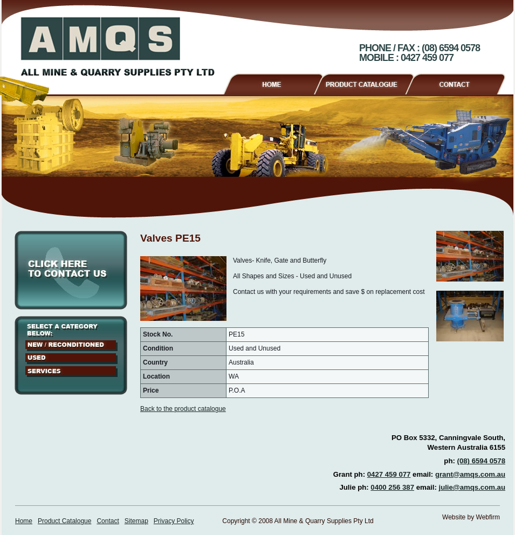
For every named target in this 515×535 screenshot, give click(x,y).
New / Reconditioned (71, 345)
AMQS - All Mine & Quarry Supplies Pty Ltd (117, 46)
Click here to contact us (71, 270)
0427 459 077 (389, 474)
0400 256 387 (392, 487)
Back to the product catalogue (183, 409)
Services (71, 371)
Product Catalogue (368, 82)
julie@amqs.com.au (471, 487)
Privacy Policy (174, 521)
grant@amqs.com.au (470, 474)
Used (71, 358)
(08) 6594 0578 (481, 461)
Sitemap (136, 521)
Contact (459, 82)
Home (272, 82)
